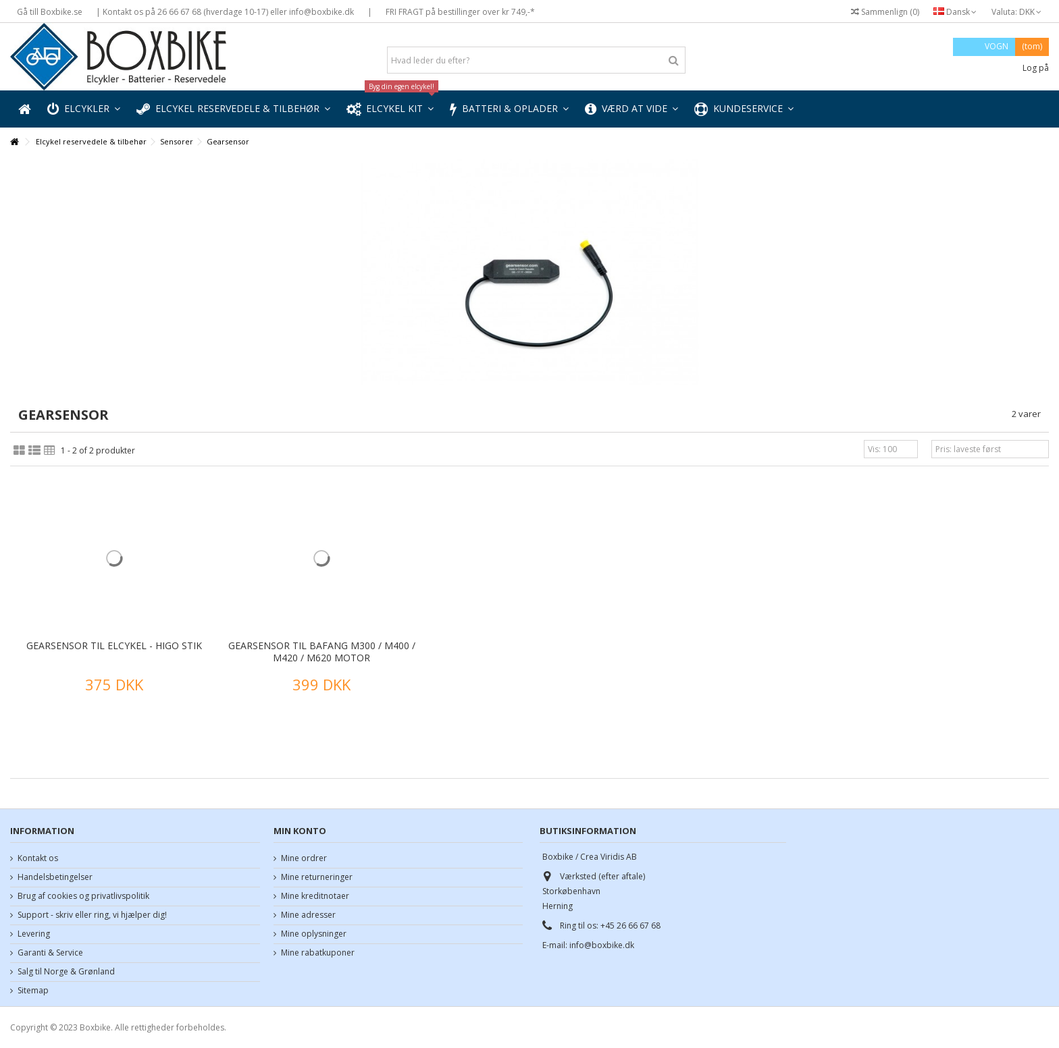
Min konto (300, 831)
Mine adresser (308, 915)
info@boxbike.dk (601, 945)
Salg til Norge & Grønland (66, 971)
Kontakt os (38, 858)
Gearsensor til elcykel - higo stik (114, 645)
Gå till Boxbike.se (49, 12)
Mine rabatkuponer (318, 952)
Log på (1035, 68)
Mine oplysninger (313, 934)
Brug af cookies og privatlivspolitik (83, 896)
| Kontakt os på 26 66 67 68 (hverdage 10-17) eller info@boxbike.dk (225, 12)
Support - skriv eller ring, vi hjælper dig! (92, 915)
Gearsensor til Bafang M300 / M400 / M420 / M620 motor (321, 651)
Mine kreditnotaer (315, 896)
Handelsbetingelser (55, 877)
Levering (34, 934)
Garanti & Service (50, 952)
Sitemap (33, 990)
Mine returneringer (317, 877)
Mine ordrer (304, 858)
